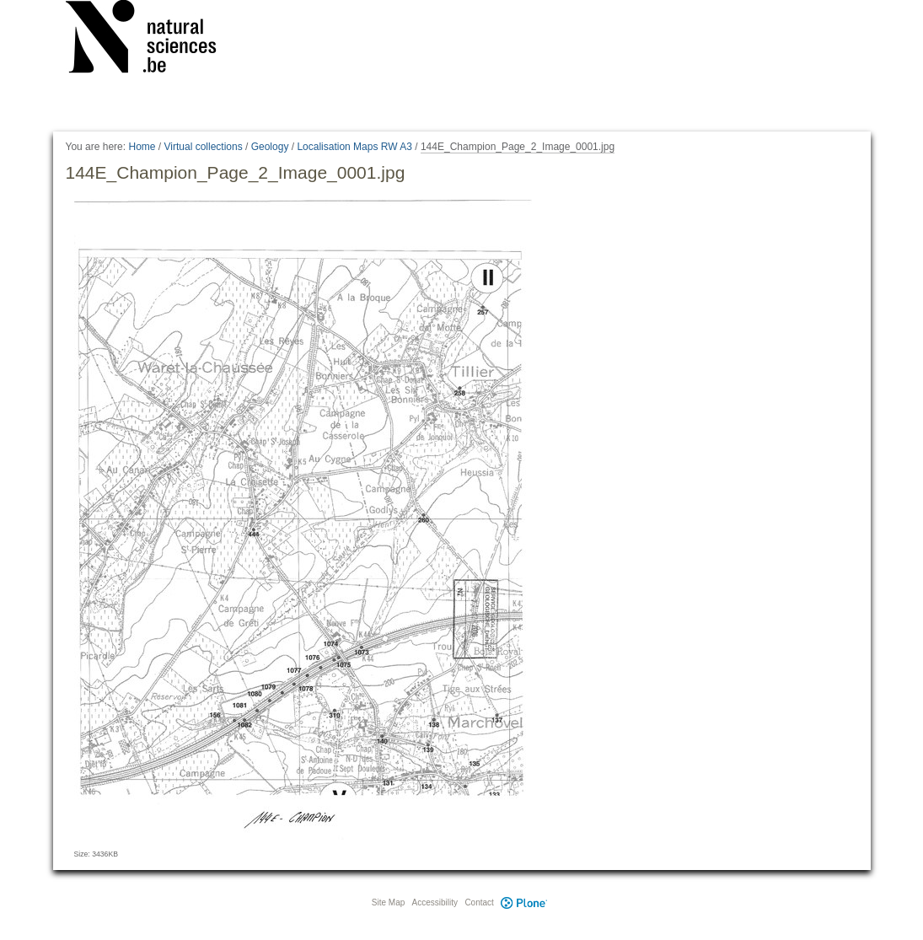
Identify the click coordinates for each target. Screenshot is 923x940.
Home (141, 147)
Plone (524, 902)
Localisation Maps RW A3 (354, 147)
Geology (270, 147)
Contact (478, 902)
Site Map (388, 902)
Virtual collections (203, 147)
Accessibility (435, 902)
